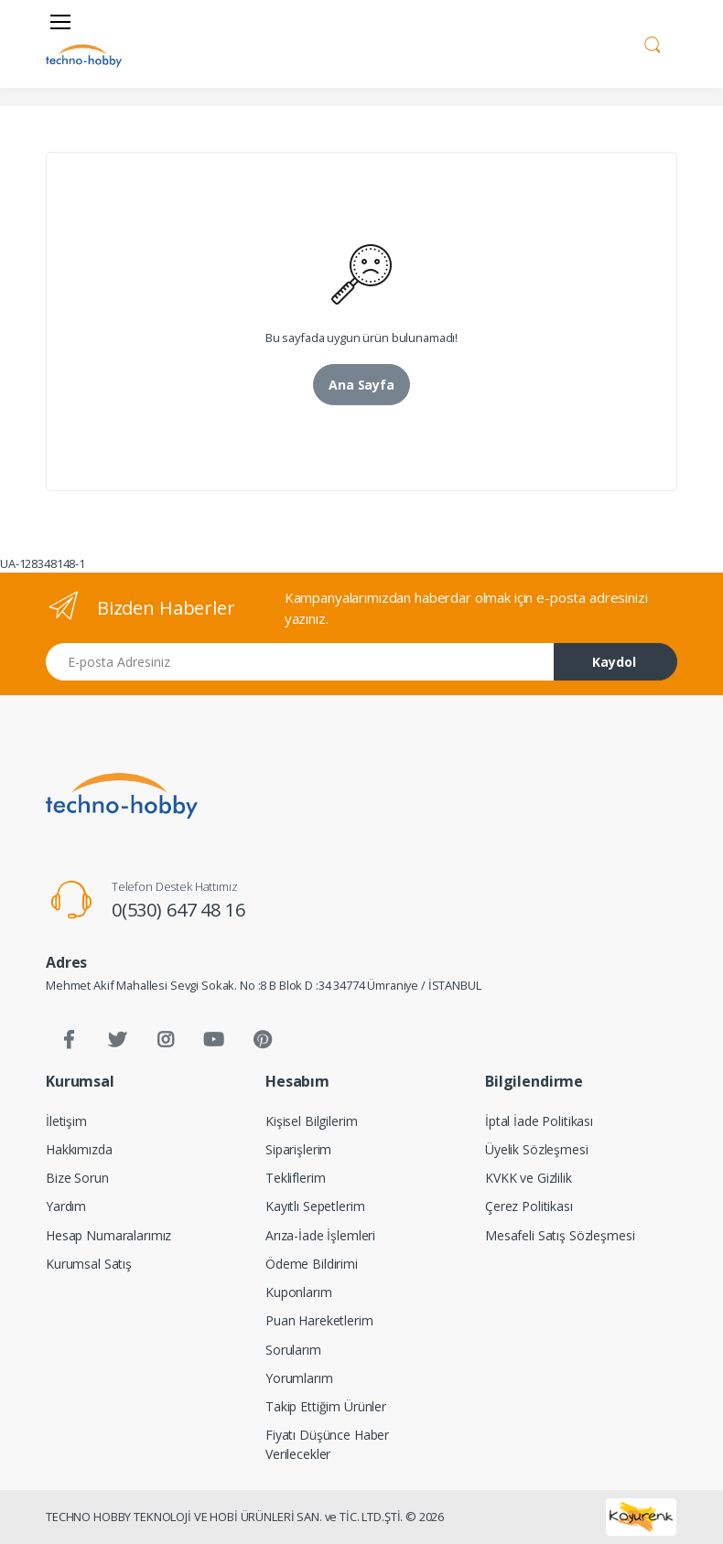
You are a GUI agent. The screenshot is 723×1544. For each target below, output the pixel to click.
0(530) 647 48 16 (178, 909)
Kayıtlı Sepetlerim (314, 1206)
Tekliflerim (295, 1177)
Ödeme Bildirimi (311, 1263)
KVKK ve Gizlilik (528, 1177)
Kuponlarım (298, 1292)
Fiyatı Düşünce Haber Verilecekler (327, 1444)
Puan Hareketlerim (319, 1320)
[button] (652, 42)
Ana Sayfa (361, 384)
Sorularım (293, 1349)
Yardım (66, 1206)
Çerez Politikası (529, 1206)
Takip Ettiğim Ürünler (325, 1406)
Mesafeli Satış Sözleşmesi (559, 1235)
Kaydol (614, 661)
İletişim (66, 1121)
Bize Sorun (77, 1177)
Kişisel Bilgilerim (311, 1121)
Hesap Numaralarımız (108, 1235)
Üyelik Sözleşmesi (536, 1149)
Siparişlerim (298, 1149)
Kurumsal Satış (89, 1263)
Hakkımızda (79, 1149)
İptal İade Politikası (539, 1121)
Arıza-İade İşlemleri (320, 1235)
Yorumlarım (299, 1378)
